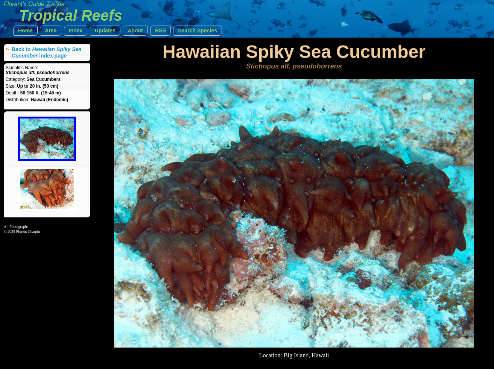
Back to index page (46, 52)
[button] (25, 31)
